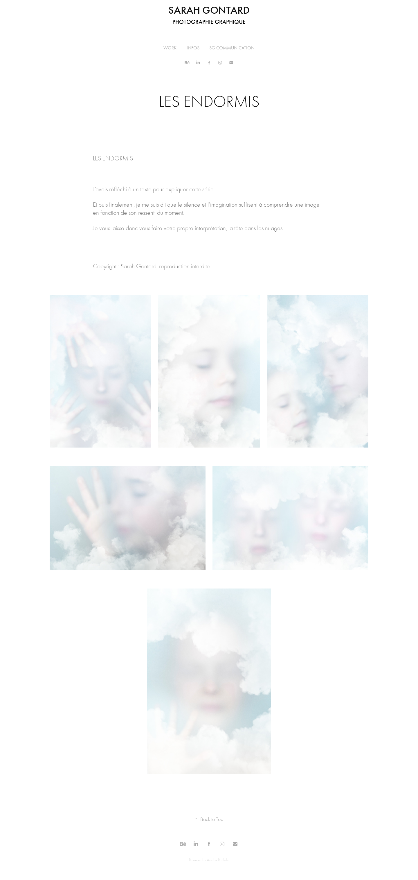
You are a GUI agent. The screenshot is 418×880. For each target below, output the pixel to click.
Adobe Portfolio (218, 860)
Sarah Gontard (209, 10)
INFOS (193, 48)
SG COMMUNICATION (232, 48)
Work (169, 48)
